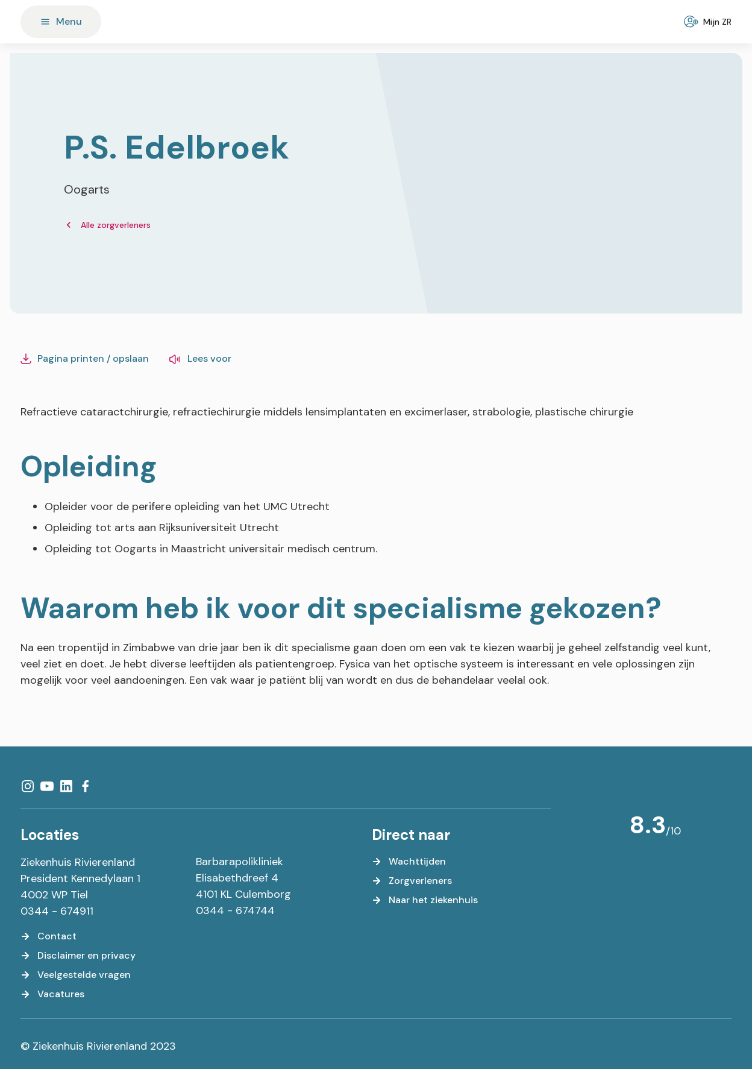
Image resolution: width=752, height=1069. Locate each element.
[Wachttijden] (409, 861)
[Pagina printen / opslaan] (84, 358)
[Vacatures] (52, 994)
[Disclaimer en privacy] (78, 955)
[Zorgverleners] (412, 881)
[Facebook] (85, 786)
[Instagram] (27, 786)
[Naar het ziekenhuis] (425, 900)
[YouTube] (47, 786)
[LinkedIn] (66, 786)
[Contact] (48, 936)
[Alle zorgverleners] (107, 225)
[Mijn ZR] (709, 21)
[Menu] (61, 21)
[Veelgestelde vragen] (75, 975)
